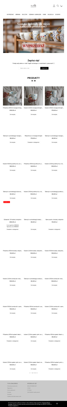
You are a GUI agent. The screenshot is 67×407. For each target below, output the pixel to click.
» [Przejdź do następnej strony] (37, 373)
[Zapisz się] (44, 68)
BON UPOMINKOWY (32, 386)
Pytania (9, 392)
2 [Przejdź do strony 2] (32, 373)
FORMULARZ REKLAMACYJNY (14, 396)
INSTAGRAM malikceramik (33, 392)
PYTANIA (29, 390)
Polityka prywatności (12, 386)
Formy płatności (11, 390)
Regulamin (9, 388)
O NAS (28, 388)
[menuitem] (10, 14)
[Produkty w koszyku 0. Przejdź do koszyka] (62, 7)
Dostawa (9, 394)
